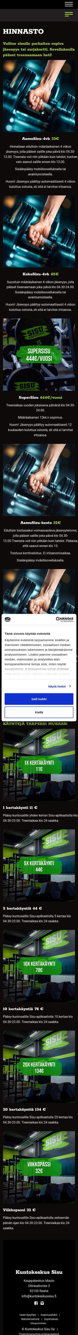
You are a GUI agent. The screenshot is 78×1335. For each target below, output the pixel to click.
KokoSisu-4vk (36, 274)
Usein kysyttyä (28, 1314)
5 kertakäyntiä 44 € (22, 908)
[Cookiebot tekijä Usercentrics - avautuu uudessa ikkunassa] (56, 619)
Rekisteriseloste (30, 1319)
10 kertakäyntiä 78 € (23, 1009)
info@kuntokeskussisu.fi (39, 1296)
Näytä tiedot (57, 686)
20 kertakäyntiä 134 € (24, 1109)
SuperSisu (29, 397)
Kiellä (39, 712)
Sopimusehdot (49, 1314)
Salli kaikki (39, 699)
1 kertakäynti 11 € (20, 807)
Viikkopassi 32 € (19, 1210)
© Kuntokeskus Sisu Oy (38, 1329)
